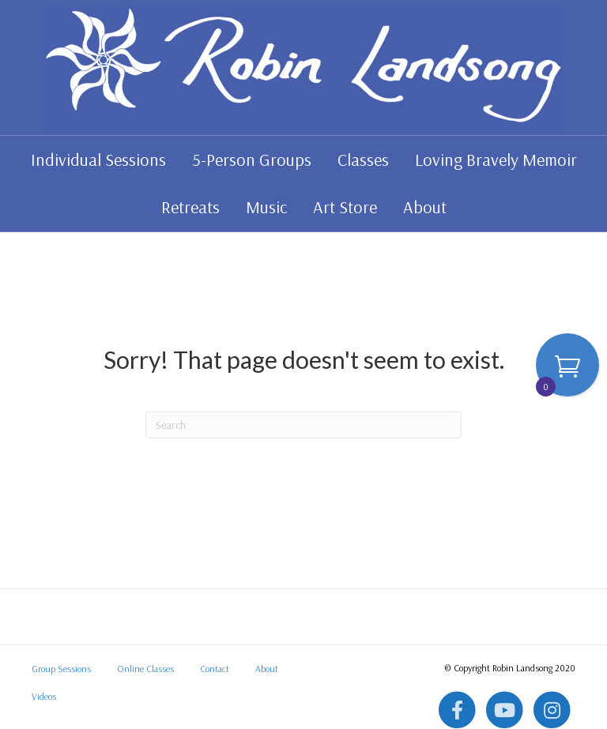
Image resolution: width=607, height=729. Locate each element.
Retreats (190, 207)
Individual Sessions (98, 159)
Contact (214, 669)
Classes (363, 159)
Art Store (345, 207)
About (425, 207)
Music (266, 207)
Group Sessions (61, 669)
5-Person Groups (251, 159)
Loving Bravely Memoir (496, 159)
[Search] (303, 424)
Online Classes (145, 669)
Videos (44, 696)
